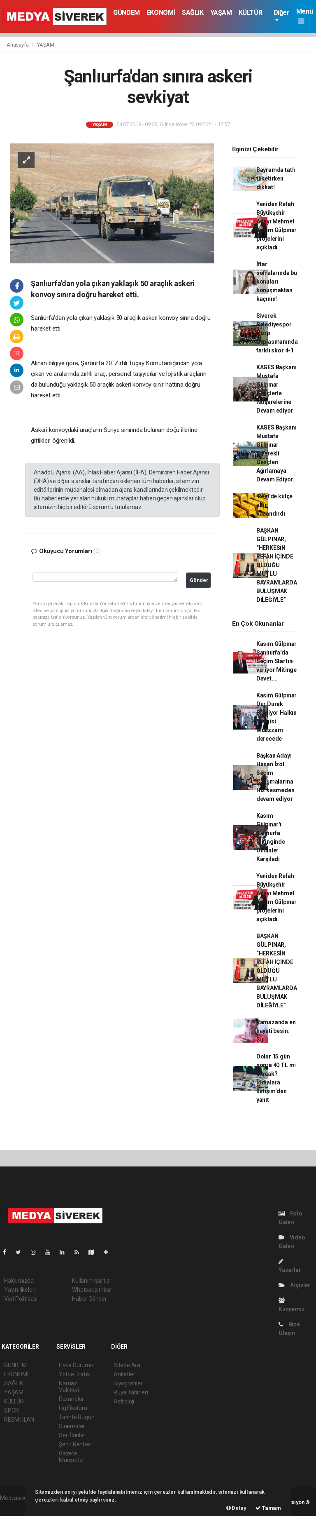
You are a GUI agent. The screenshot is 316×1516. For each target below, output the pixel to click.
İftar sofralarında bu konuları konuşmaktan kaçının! (276, 281)
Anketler (124, 1374)
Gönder (199, 580)
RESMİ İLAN (19, 1419)
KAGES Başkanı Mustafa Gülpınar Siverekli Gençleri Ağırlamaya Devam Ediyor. (276, 453)
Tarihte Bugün (77, 1417)
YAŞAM (221, 12)
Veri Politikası (20, 1298)
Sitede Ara (127, 1365)
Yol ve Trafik (74, 1374)
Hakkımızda (19, 1280)
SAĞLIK (193, 12)
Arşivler (294, 1285)
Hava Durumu (76, 1365)
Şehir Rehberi (76, 1444)
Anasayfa (18, 45)
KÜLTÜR (251, 12)
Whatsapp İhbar (92, 1289)
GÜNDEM (126, 12)
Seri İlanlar (72, 1435)
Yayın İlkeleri (19, 1289)
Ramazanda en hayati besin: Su (276, 1031)
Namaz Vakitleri (69, 1386)
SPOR (11, 1410)
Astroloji (124, 1401)
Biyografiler (128, 1383)
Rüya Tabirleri (131, 1392)
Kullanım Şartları (92, 1280)
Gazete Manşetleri (72, 1456)
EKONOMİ (160, 12)
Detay (236, 1508)
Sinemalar (72, 1426)
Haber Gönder (89, 1298)
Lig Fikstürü (73, 1408)
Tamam (268, 1508)
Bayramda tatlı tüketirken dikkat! (275, 178)
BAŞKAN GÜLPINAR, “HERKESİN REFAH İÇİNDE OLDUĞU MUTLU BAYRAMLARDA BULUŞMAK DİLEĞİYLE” (276, 565)
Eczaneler (71, 1399)
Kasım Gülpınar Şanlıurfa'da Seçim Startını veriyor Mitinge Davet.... (276, 661)
